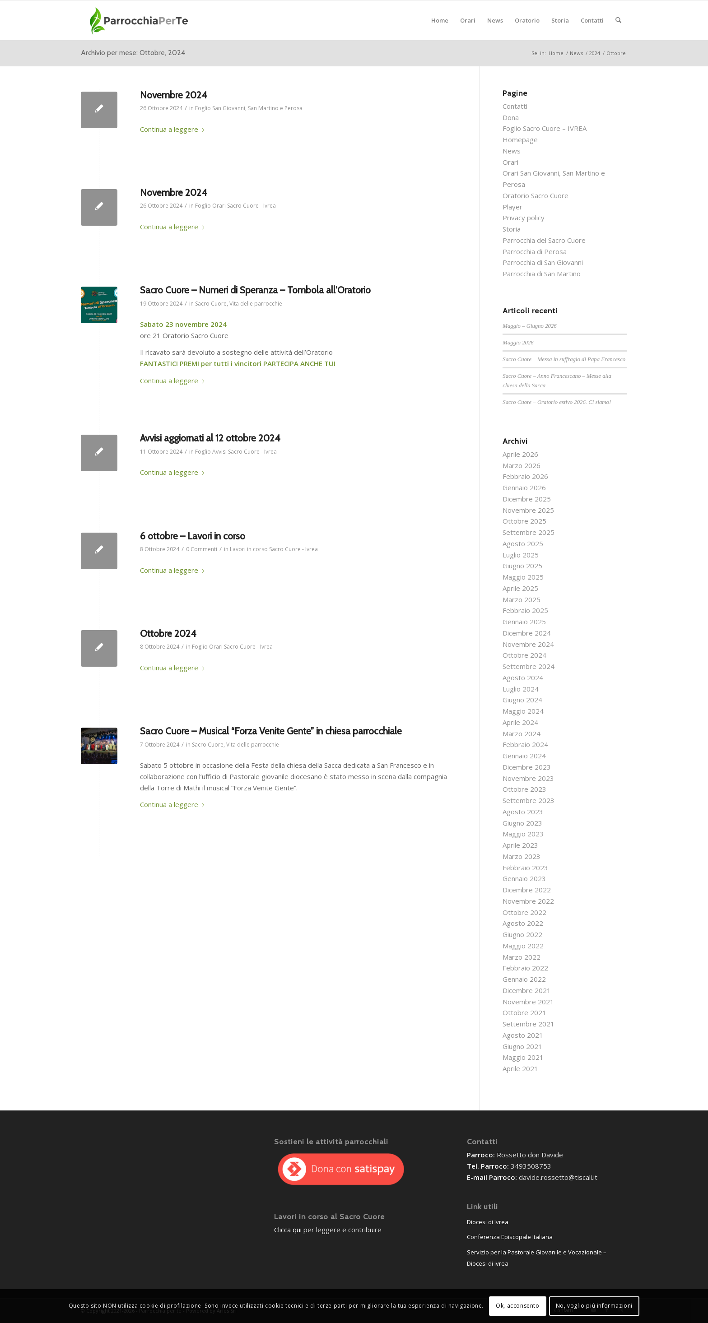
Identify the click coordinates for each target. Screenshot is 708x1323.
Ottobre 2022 (524, 912)
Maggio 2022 (523, 945)
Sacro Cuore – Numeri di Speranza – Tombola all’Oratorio (255, 290)
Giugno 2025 (522, 565)
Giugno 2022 (522, 934)
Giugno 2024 (522, 699)
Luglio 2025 (521, 554)
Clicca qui (288, 1229)
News (512, 150)
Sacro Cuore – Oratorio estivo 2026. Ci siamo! (557, 402)
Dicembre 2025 (527, 498)
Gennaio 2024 (524, 755)
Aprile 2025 (520, 588)
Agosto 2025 (523, 543)
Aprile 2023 (520, 845)
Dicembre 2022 (527, 889)
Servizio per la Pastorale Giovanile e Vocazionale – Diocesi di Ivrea (536, 1257)
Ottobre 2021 (524, 1012)
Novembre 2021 (528, 1001)
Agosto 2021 (523, 1035)
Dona (511, 117)
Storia (512, 228)
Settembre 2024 (528, 666)
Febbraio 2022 (525, 967)
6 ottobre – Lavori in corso (192, 536)
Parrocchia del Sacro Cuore (544, 240)
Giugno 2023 (522, 822)
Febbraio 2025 (525, 610)
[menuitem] (439, 20)
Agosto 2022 (523, 923)
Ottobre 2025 (524, 520)
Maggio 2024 (523, 710)
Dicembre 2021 (527, 990)
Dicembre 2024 (527, 632)
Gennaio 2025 (524, 621)
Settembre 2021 (528, 1023)
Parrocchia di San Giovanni (543, 262)
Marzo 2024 (521, 733)
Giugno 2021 (522, 1046)
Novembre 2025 (528, 510)
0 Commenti (201, 549)
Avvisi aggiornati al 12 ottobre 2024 (210, 438)
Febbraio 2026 (525, 476)
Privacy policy (524, 217)
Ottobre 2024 (168, 633)
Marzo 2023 (521, 856)
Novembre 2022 (528, 900)
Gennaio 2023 (524, 878)
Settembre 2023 (528, 800)
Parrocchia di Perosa (535, 251)
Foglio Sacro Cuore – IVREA (545, 128)
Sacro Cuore (211, 303)
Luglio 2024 (521, 688)
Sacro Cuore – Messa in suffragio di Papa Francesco (564, 359)
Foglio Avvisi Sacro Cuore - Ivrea (236, 451)
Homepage (520, 139)
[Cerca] (618, 20)
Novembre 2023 (528, 778)
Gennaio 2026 (524, 487)
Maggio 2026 (518, 342)
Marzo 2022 (521, 956)
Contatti (515, 106)
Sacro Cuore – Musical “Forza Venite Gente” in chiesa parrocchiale (271, 731)
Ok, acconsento (517, 1305)
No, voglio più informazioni (594, 1305)
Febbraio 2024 (525, 744)
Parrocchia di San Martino (542, 273)
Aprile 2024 (520, 722)
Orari (510, 162)
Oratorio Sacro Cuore (535, 195)
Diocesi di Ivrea (487, 1222)
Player (512, 206)
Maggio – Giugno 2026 (529, 326)
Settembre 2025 (528, 532)
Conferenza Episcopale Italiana (510, 1237)
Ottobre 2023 (524, 789)
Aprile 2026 (520, 454)
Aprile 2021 (520, 1068)
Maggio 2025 (523, 576)
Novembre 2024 (173, 95)
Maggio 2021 (523, 1057)
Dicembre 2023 (527, 766)
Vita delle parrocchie (255, 303)
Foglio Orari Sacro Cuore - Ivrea (235, 205)
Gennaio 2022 (524, 979)
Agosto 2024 (523, 677)
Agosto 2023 (523, 811)
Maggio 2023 (523, 833)
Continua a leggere (172, 129)
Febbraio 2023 (525, 867)
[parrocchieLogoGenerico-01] (140, 20)
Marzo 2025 (521, 599)
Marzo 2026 (521, 465)
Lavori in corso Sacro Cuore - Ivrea (274, 549)
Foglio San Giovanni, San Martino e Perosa (249, 108)
